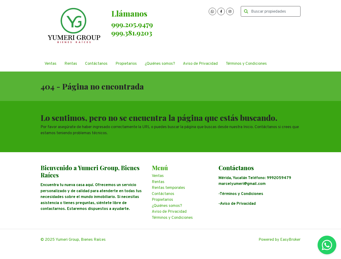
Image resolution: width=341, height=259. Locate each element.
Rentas (70, 63)
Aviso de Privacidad (200, 63)
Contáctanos (96, 63)
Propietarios (126, 63)
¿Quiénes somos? (160, 63)
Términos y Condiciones (246, 63)
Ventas (50, 63)
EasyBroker (290, 239)
